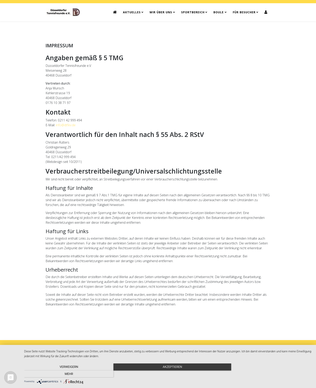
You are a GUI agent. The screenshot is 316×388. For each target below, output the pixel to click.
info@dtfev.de (66, 125)
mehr (269, 374)
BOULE (218, 12)
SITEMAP (194, 349)
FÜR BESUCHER (244, 12)
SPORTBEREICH (193, 12)
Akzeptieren (168, 374)
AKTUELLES (132, 12)
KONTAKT (125, 349)
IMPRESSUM (147, 349)
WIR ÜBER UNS (161, 12)
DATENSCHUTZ (172, 349)
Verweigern (67, 374)
